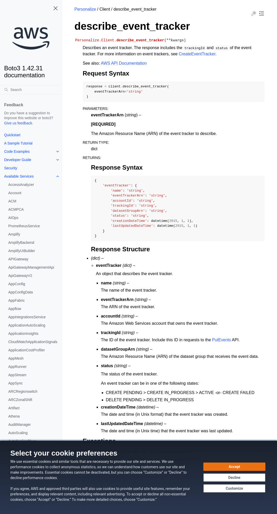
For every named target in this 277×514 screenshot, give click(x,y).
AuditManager (19, 424)
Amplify (14, 234)
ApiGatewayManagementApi (31, 267)
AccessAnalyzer (21, 185)
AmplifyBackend (21, 242)
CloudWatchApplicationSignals (32, 342)
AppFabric (16, 300)
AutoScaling (18, 433)
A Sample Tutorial (18, 143)
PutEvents (221, 340)
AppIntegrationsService (27, 317)
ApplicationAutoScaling (26, 325)
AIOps (13, 218)
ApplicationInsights (23, 333)
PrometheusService (24, 226)
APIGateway (18, 259)
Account (14, 193)
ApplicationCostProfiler (26, 350)
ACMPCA (16, 209)
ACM (12, 201)
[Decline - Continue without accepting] (234, 477)
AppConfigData (20, 292)
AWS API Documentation (124, 63)
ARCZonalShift (20, 400)
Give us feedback (18, 123)
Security (10, 168)
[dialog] (138, 477)
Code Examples (17, 151)
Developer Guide (17, 160)
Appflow (14, 309)
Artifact (14, 408)
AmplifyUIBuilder (21, 251)
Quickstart (12, 135)
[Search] (31, 89)
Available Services (19, 176)
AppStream (17, 375)
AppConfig (16, 284)
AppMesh (16, 358)
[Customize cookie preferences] (234, 488)
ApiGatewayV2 (20, 276)
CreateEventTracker (197, 54)
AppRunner (17, 367)
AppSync (15, 383)
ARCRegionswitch (22, 391)
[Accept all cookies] (234, 467)
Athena (14, 416)
